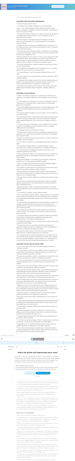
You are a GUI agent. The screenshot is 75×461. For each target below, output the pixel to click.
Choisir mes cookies (30, 35)
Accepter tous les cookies (43, 35)
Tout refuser (37, 39)
